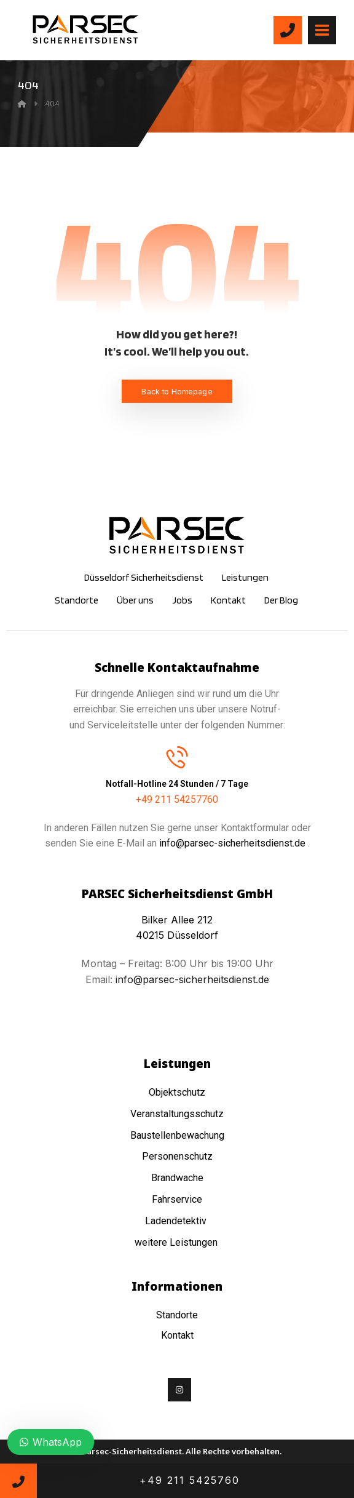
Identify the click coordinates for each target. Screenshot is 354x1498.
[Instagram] (179, 1389)
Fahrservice (177, 1199)
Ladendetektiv (175, 1221)
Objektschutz (177, 1092)
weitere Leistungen (177, 1242)
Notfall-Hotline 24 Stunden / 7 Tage (177, 783)
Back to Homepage (176, 391)
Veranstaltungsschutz (177, 1114)
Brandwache (177, 1178)
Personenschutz (177, 1156)
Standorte (177, 1315)
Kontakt (177, 1335)
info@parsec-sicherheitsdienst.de (232, 843)
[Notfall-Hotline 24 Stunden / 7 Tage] (177, 756)
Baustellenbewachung (177, 1135)
